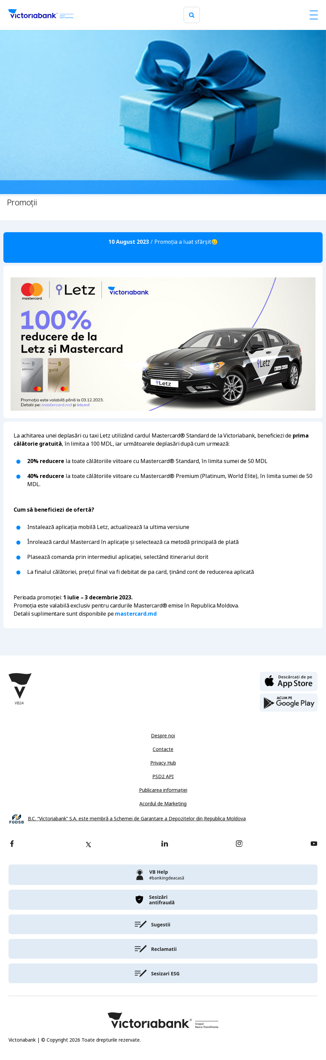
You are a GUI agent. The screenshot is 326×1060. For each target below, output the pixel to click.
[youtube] (314, 844)
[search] (191, 15)
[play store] (289, 703)
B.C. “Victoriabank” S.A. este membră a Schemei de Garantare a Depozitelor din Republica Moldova (137, 819)
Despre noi (163, 735)
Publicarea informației (163, 790)
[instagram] (239, 844)
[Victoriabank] (40, 14)
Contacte (163, 749)
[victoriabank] (163, 875)
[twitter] (88, 844)
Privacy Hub (163, 762)
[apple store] (289, 681)
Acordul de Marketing (163, 803)
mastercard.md (135, 614)
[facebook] (11, 844)
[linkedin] (164, 844)
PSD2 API (163, 776)
